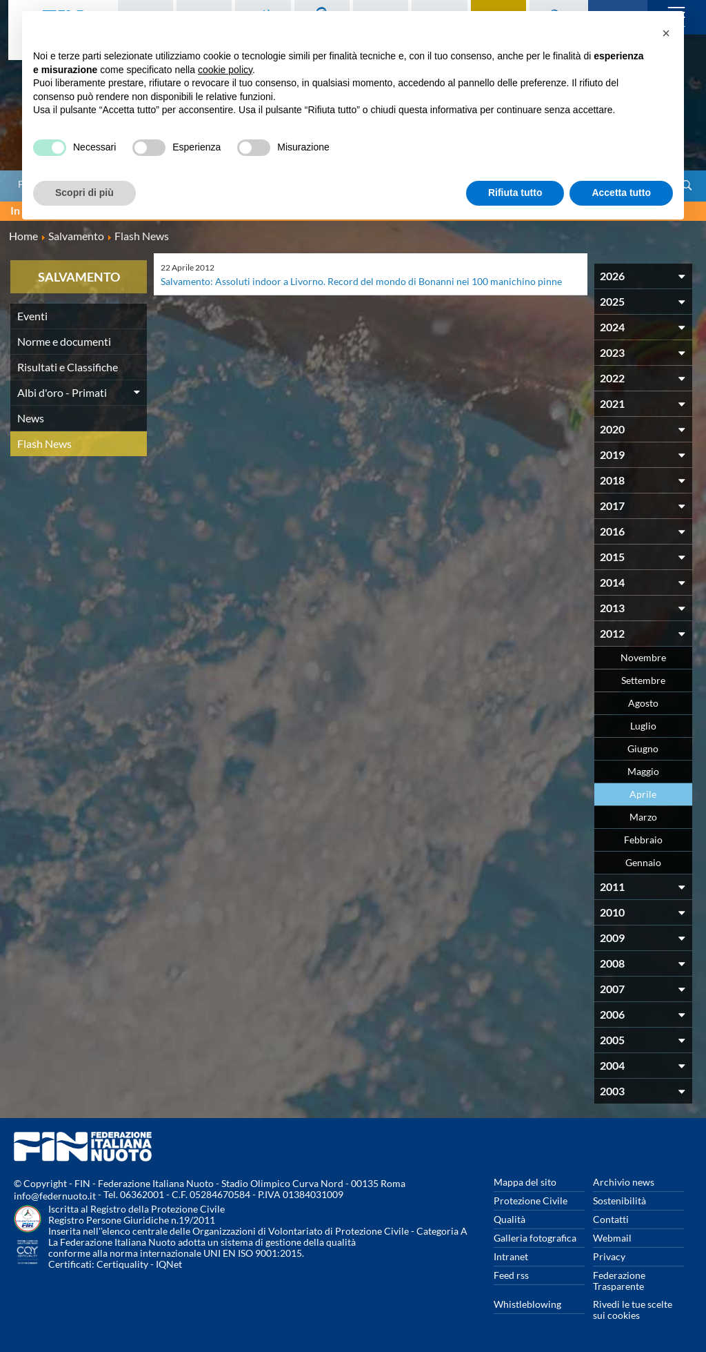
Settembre (643, 680)
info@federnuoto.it (55, 1196)
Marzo (643, 817)
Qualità (509, 1219)
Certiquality (122, 1264)
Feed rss (511, 1275)
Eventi (32, 315)
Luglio (643, 726)
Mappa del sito (525, 1182)
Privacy (609, 1256)
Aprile (642, 794)
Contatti (611, 1219)
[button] (666, 33)
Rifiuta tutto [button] (515, 192)
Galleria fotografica (535, 1238)
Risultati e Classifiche (67, 366)
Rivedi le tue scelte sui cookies (632, 1309)
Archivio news (623, 1182)
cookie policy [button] (225, 69)
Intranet (511, 1256)
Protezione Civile (530, 1200)
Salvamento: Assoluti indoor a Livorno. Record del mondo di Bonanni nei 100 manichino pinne (361, 281)
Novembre (643, 657)
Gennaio (643, 862)
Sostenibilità (619, 1200)
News (30, 417)
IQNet (169, 1264)
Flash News (44, 443)
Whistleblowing (527, 1304)
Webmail (612, 1238)
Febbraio (643, 839)
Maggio (643, 771)
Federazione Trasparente (619, 1280)
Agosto (643, 703)
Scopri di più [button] (84, 192)
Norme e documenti (64, 341)
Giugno (642, 748)
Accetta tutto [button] (621, 192)
